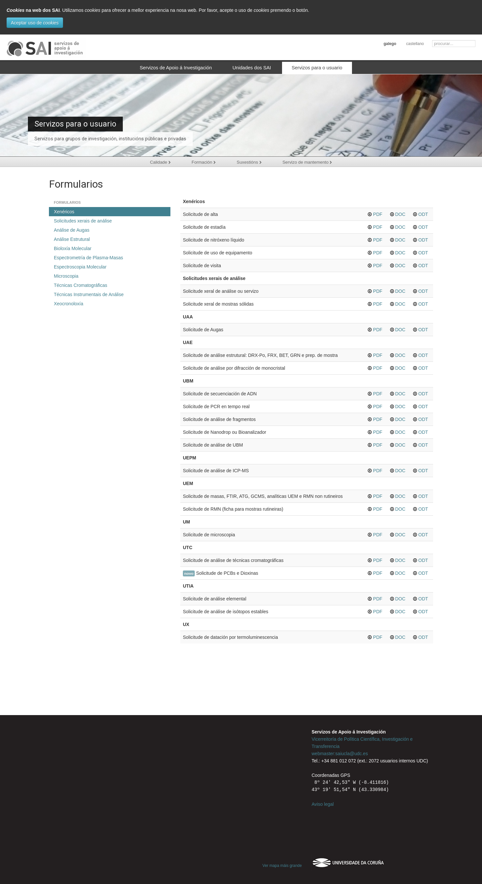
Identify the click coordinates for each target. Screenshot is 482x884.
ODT (423, 214)
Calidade (158, 162)
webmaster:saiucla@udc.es (340, 753)
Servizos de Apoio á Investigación (176, 67)
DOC (400, 214)
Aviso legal (323, 804)
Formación (203, 162)
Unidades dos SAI (251, 67)
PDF (377, 214)
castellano (415, 43)
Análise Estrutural (72, 239)
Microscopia (66, 276)
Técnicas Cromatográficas (80, 285)
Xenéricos (64, 211)
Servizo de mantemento (309, 162)
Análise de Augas (71, 230)
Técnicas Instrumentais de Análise (88, 294)
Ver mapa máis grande (282, 865)
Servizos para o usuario (317, 67)
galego (389, 43)
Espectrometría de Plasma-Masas (88, 257)
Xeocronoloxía (68, 303)
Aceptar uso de (35, 22)
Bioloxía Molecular (72, 248)
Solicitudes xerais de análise (83, 220)
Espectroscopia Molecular (80, 266)
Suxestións (249, 162)
